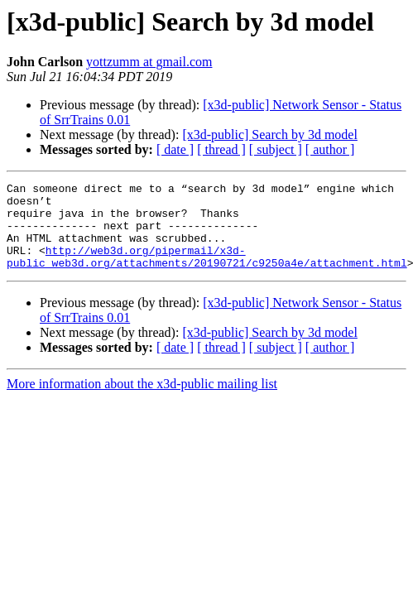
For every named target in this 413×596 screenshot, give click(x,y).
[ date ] (175, 149)
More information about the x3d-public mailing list (142, 401)
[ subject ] (275, 149)
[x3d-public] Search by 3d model (270, 134)
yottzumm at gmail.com (149, 62)
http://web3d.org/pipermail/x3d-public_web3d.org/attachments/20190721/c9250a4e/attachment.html (207, 272)
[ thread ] (221, 149)
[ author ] (330, 149)
